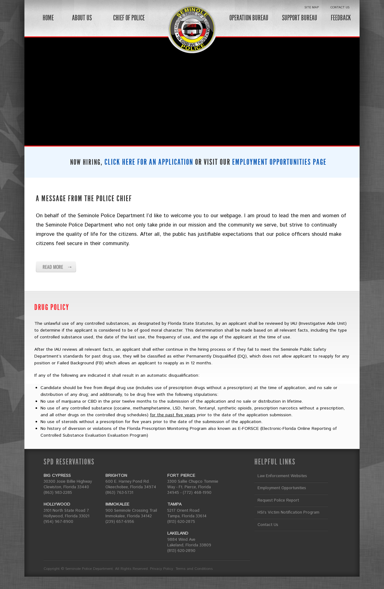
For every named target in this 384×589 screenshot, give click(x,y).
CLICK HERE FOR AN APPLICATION (149, 162)
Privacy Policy (161, 568)
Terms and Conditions (194, 568)
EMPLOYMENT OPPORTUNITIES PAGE (279, 162)
